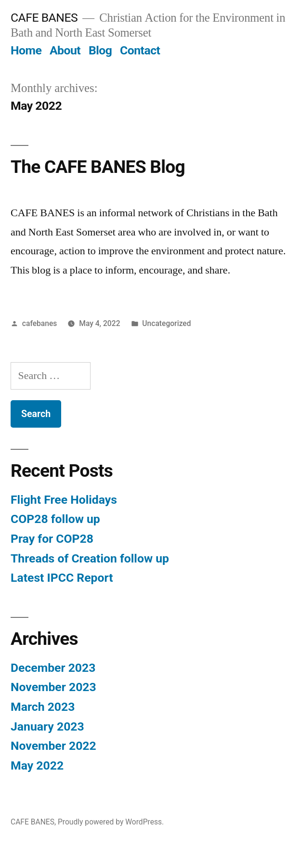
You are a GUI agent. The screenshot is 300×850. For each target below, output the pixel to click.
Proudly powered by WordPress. (111, 821)
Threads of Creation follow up (90, 558)
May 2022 (37, 765)
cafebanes (39, 323)
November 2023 (53, 687)
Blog (100, 50)
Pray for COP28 (52, 539)
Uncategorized (166, 323)
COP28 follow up (55, 519)
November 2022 (53, 746)
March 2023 (43, 707)
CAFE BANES (44, 18)
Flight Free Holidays (64, 500)
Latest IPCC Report (62, 578)
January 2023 (47, 726)
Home (26, 50)
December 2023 (53, 668)
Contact (140, 50)
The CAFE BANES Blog (98, 167)
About (65, 50)
